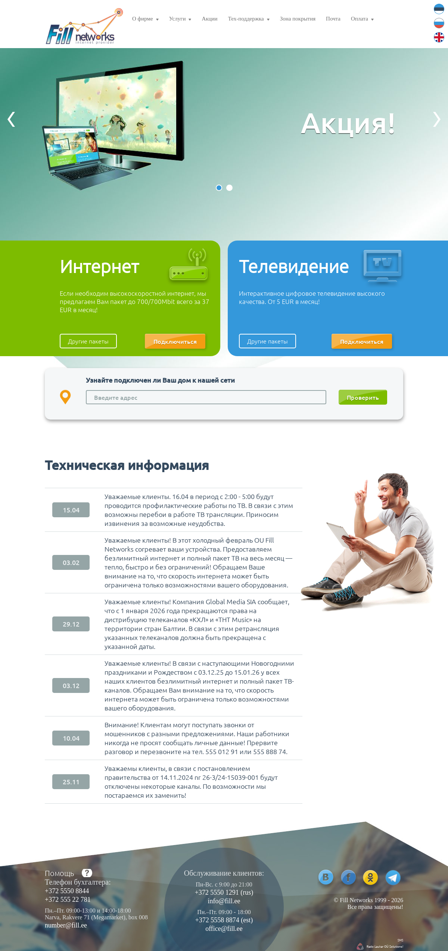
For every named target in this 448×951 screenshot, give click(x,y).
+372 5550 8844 (67, 891)
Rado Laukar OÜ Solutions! (385, 946)
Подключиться (175, 341)
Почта (333, 19)
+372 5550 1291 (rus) (224, 892)
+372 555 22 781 (68, 899)
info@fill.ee (224, 901)
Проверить (363, 397)
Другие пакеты (88, 341)
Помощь (59, 873)
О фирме (145, 20)
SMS (400, 939)
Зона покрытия (297, 19)
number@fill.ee (66, 925)
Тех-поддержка (249, 20)
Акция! (348, 122)
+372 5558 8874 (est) (224, 920)
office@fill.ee (224, 928)
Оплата (362, 20)
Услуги (180, 20)
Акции (209, 19)
